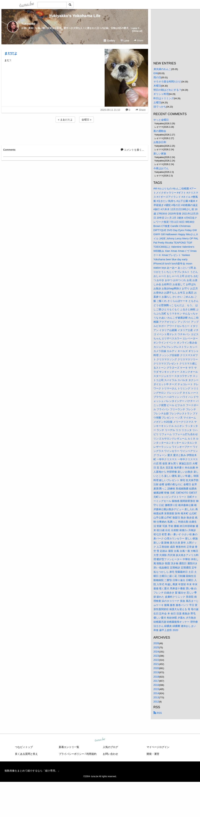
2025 (156, 647)
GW (155, 73)
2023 (156, 655)
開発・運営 (153, 753)
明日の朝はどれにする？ (167, 89)
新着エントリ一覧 (69, 747)
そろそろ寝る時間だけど (167, 81)
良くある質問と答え (26, 753)
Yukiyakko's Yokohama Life (75, 16)
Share (138, 40)
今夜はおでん (161, 168)
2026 (156, 643)
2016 (156, 685)
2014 (156, 693)
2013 (156, 697)
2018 (156, 676)
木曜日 (157, 85)
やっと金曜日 (161, 119)
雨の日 (157, 77)
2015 (156, 689)
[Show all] (137, 31)
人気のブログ (110, 747)
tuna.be (100, 740)
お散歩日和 (159, 142)
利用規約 (91, 753)
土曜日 (157, 102)
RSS (157, 712)
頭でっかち (159, 106)
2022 (156, 659)
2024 (156, 651)
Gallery (109, 40)
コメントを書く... (132, 149)
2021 (156, 664)
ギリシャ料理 (161, 94)
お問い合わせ (110, 753)
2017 (156, 680)
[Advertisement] (74, 133)
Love (124, 40)
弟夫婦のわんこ (162, 69)
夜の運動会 (159, 131)
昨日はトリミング (163, 98)
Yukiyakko (28, 23)
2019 (156, 672)
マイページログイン (158, 747)
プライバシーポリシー (71, 753)
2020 (156, 668)
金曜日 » (86, 119)
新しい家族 (159, 153)
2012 (156, 701)
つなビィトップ (24, 747)
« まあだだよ (65, 119)
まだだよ (12, 53)
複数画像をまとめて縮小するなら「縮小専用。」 (32, 770)
